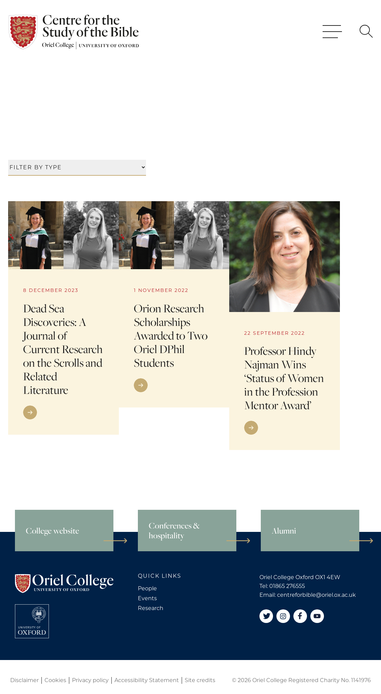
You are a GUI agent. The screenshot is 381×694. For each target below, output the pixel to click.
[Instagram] (283, 616)
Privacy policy (90, 680)
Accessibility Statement (146, 680)
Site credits (200, 680)
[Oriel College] (75, 39)
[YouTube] (317, 616)
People (147, 588)
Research (150, 608)
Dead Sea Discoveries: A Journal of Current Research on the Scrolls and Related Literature (63, 349)
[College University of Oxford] (32, 621)
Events (147, 598)
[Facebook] (300, 616)
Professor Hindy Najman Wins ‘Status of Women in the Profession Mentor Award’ (284, 378)
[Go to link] (63, 412)
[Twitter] (266, 616)
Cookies (55, 680)
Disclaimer (24, 680)
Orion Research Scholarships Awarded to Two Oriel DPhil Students (170, 335)
